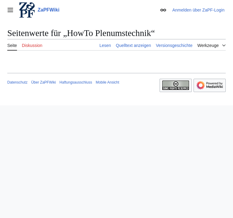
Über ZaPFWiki (43, 82)
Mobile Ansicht (107, 82)
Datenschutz (17, 82)
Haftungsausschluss (75, 82)
